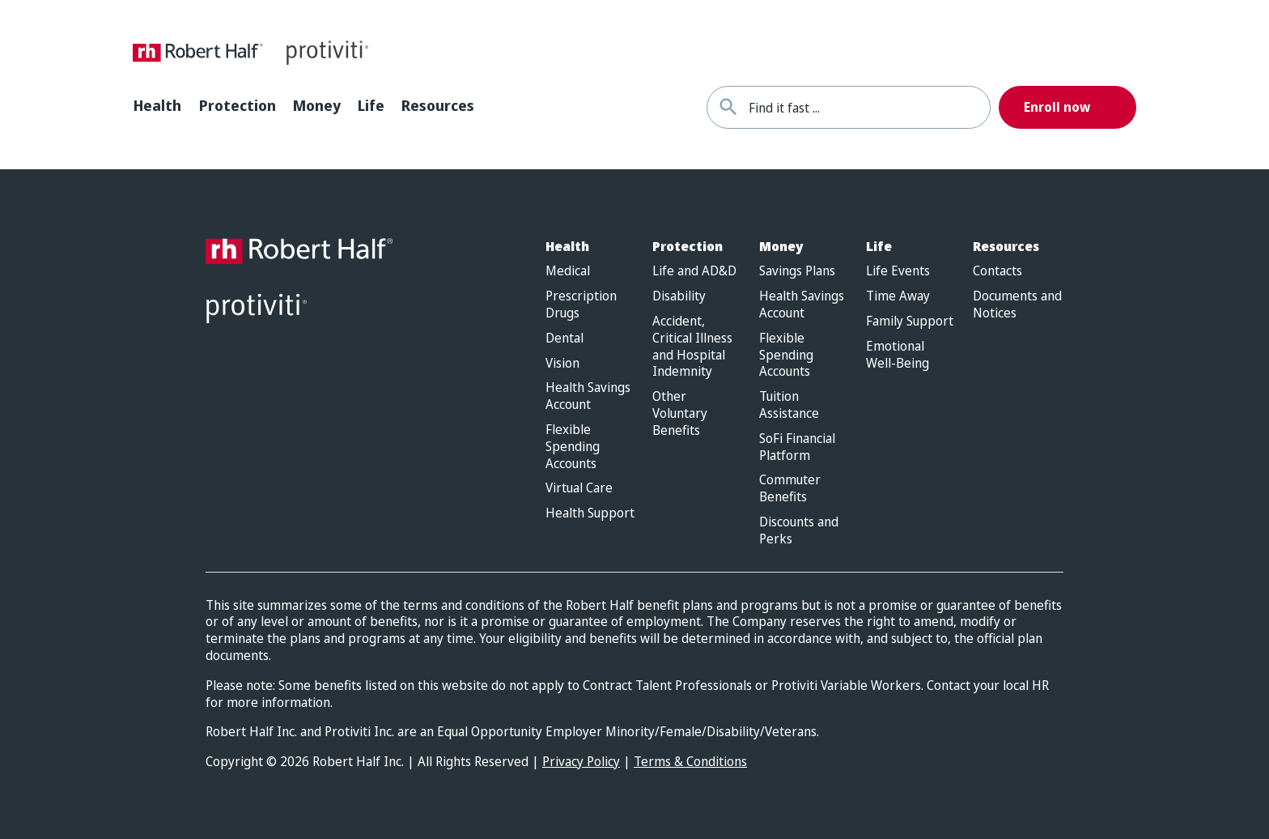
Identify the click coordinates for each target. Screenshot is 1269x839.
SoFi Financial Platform (797, 447)
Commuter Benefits (790, 488)
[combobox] (869, 107)
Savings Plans (797, 270)
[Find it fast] (728, 107)
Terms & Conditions (690, 761)
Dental (564, 338)
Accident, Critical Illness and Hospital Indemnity (692, 346)
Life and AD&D (694, 270)
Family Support (909, 321)
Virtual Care (579, 487)
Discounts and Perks (798, 530)
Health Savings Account (587, 396)
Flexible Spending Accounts (572, 446)
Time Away (898, 296)
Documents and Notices (1017, 304)
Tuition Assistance (789, 405)
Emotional (897, 355)
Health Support (589, 513)
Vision (562, 363)
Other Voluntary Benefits (679, 413)
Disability (679, 296)
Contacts (997, 270)
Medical (567, 270)
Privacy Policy (581, 761)
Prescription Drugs (581, 304)
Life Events (898, 270)
